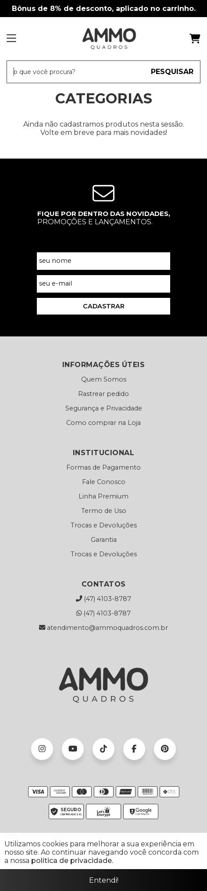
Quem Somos (103, 379)
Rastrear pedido (103, 394)
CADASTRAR (104, 306)
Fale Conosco (103, 482)
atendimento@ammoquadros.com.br (103, 628)
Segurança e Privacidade (103, 408)
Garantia (104, 540)
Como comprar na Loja (103, 423)
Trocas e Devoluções (104, 525)
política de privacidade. (72, 860)
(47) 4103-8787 (103, 599)
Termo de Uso (103, 511)
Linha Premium (103, 496)
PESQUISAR (172, 71)
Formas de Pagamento (103, 467)
